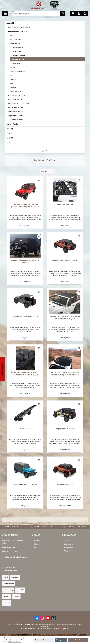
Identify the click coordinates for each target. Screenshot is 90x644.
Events (9, 133)
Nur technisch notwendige (43, 640)
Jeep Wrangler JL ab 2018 (17, 31)
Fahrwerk (12, 67)
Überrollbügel (16, 63)
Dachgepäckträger (18, 47)
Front (11, 35)
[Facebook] (36, 619)
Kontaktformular (20, 558)
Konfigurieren (61, 640)
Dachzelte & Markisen (18, 55)
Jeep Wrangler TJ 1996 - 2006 (18, 103)
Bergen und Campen (15, 116)
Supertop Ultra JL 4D (65, 429)
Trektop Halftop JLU (64, 486)
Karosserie (13, 79)
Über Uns (37, 546)
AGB (66, 542)
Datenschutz (69, 549)
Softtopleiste (25, 429)
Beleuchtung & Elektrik (17, 39)
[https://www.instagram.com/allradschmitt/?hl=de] (42, 619)
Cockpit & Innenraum (16, 91)
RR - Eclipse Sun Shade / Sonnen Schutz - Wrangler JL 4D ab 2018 (65, 374)
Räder (11, 75)
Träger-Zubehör (17, 51)
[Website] (53, 619)
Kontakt (9, 138)
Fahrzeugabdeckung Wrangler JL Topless (25, 262)
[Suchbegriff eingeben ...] (36, 13)
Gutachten (13, 87)
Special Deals (12, 124)
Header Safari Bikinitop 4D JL (64, 261)
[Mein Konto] (79, 13)
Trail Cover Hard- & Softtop (25, 486)
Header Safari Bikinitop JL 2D (25, 317)
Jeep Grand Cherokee (15, 99)
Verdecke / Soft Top (18, 59)
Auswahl (10, 23)
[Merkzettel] (73, 13)
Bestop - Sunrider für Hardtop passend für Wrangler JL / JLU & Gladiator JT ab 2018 (25, 205)
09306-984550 (9, 549)
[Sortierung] (47, 171)
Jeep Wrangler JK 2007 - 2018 (19, 27)
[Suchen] (62, 13)
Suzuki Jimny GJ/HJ (15, 107)
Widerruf (67, 552)
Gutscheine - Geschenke (16, 120)
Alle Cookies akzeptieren (78, 640)
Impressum (68, 546)
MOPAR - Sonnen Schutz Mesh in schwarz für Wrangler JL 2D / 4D (25, 374)
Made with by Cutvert (61, 630)
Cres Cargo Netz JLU (65, 204)
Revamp (9, 129)
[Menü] (5, 13)
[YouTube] (48, 619)
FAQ (8, 142)
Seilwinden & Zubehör (15, 112)
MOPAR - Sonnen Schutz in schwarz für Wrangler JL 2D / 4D (65, 318)
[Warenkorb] (85, 13)
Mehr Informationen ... (14, 642)
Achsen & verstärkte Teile (17, 71)
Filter (45, 151)
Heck (11, 83)
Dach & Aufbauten (15, 43)
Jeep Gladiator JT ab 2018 (17, 95)
